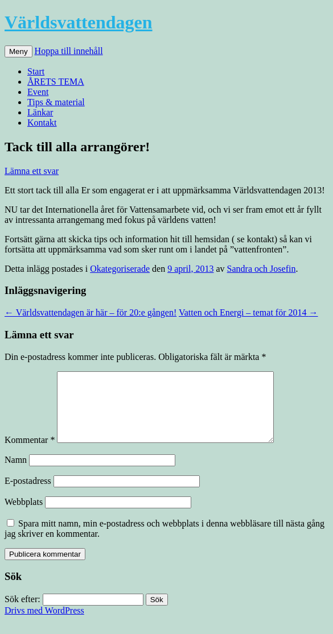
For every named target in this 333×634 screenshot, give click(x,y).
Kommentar (30, 453)
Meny (18, 51)
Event (37, 92)
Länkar (40, 112)
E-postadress (28, 494)
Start (35, 71)
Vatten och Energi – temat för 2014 (248, 312)
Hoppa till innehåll (69, 51)
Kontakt (42, 122)
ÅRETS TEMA (55, 81)
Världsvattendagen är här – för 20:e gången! (90, 312)
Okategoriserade (120, 269)
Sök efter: (22, 613)
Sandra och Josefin (261, 269)
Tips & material (56, 102)
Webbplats (24, 515)
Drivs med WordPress (44, 624)
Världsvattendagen (79, 22)
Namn (16, 473)
